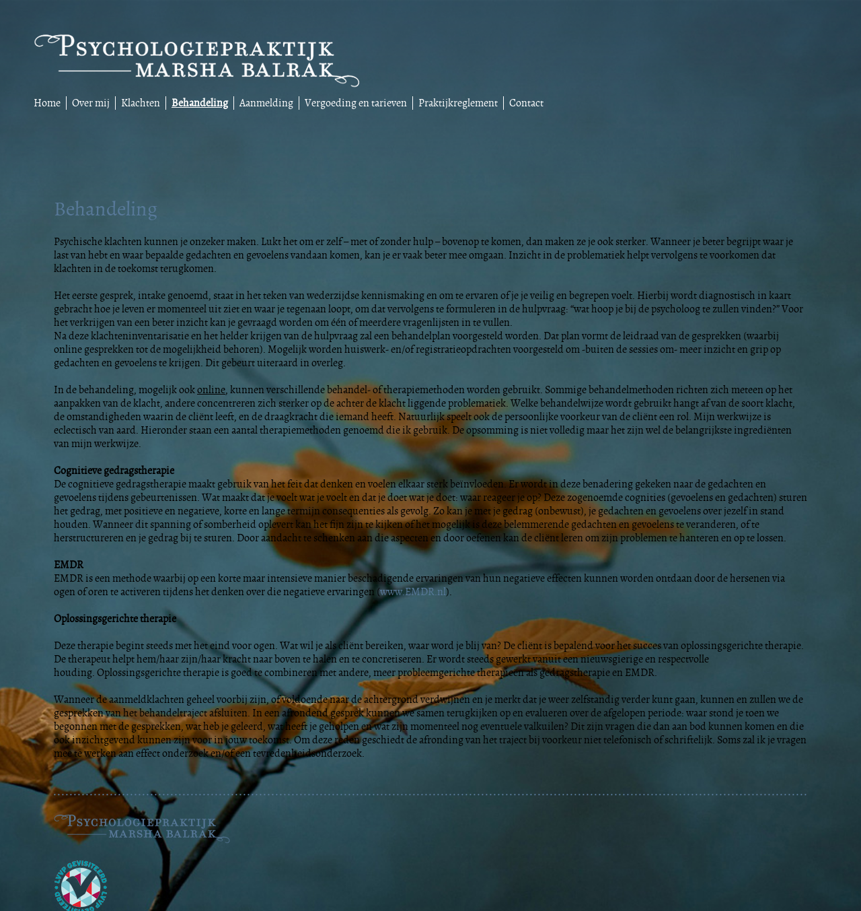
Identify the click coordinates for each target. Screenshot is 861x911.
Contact (526, 103)
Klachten (140, 103)
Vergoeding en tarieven (356, 103)
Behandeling (200, 103)
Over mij (91, 103)
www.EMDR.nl (413, 592)
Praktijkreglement (458, 103)
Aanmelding (266, 103)
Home (47, 103)
